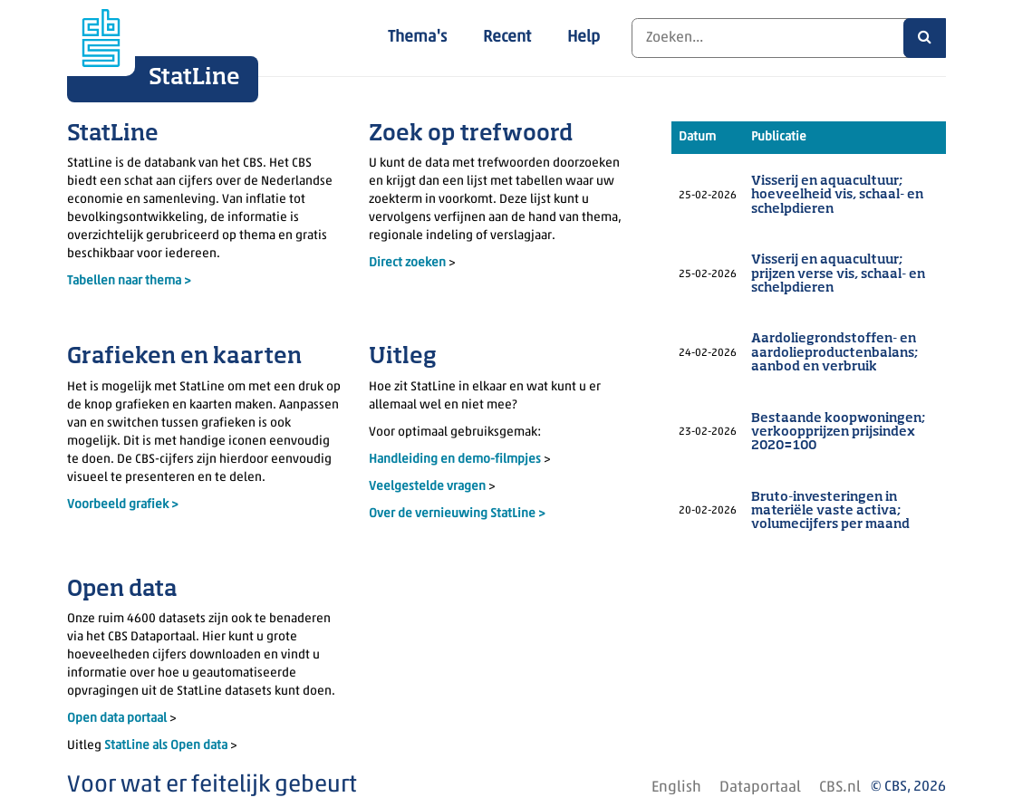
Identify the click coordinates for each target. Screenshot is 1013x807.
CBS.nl (840, 787)
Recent (507, 37)
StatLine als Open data (167, 746)
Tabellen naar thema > (129, 281)
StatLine (194, 78)
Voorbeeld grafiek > (122, 505)
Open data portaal (118, 718)
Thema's (417, 37)
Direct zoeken (407, 263)
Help (583, 37)
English (676, 787)
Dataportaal (760, 787)
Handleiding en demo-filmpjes (455, 459)
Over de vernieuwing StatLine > (457, 514)
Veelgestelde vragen (428, 487)
